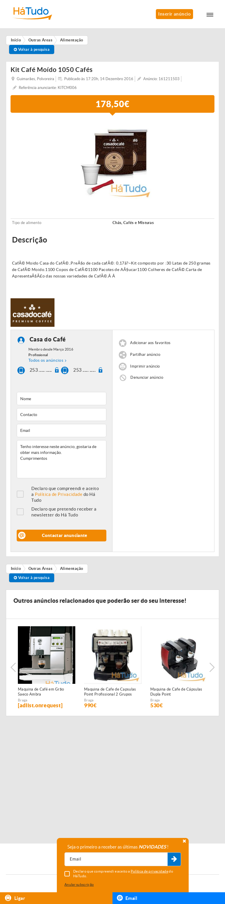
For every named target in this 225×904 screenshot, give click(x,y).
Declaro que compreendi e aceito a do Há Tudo (65, 494)
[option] (112, 160)
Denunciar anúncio (146, 377)
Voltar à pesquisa (32, 49)
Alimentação (71, 568)
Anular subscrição (79, 884)
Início (16, 568)
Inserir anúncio (174, 13)
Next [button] (211, 667)
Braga (23, 700)
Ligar (14, 898)
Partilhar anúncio (145, 355)
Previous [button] (13, 667)
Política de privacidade (149, 871)
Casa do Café (48, 339)
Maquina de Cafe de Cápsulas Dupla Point (176, 691)
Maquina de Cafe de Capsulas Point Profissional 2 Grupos (110, 691)
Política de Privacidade (58, 494)
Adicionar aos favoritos (150, 343)
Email (127, 898)
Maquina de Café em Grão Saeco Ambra (41, 691)
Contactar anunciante (64, 535)
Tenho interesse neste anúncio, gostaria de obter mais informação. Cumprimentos (61, 459)
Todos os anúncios (45, 360)
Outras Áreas (40, 568)
